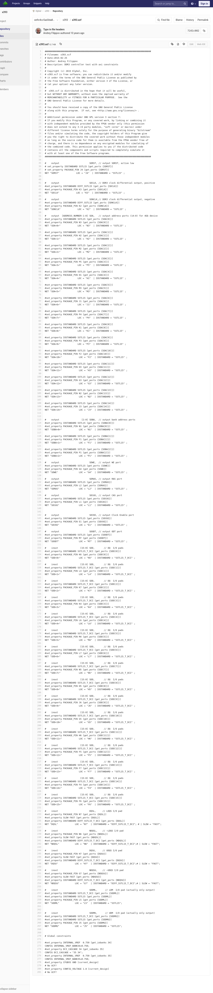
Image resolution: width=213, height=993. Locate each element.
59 (46, 242)
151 (46, 544)
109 (46, 406)
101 (46, 380)
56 (46, 232)
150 (46, 541)
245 (46, 853)
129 (46, 472)
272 (46, 942)
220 (46, 771)
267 (46, 926)
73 (46, 288)
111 (46, 413)
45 (46, 196)
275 (46, 952)
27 (46, 136)
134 (46, 488)
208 (46, 732)
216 (46, 758)
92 (46, 350)
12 (46, 87)
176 (46, 626)
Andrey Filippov (60, 33)
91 (46, 347)
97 (46, 367)
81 (46, 314)
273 (46, 945)
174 (46, 620)
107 (46, 399)
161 (46, 577)
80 (46, 311)
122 (46, 449)
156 (46, 561)
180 (46, 640)
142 (46, 515)
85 (46, 327)
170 (46, 607)
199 (46, 702)
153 (46, 551)
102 (46, 383)
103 (46, 386)
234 (46, 817)
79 (46, 307)
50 (46, 212)
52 (46, 219)
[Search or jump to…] (171, 4)
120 (46, 442)
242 (46, 843)
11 (46, 84)
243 (46, 847)
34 (46, 159)
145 (46, 524)
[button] (19, 989)
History (190, 20)
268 (46, 929)
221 (46, 774)
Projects (16, 3)
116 (46, 429)
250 (46, 870)
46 (46, 199)
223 (46, 781)
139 (46, 505)
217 (46, 761)
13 (46, 90)
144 (46, 521)
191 (46, 676)
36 (46, 166)
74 (46, 291)
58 (46, 238)
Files (9, 36)
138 (46, 501)
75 (46, 294)
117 (46, 432)
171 (46, 610)
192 (46, 679)
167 (46, 597)
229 (46, 801)
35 (46, 163)
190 (46, 672)
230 (46, 804)
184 (46, 653)
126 (46, 462)
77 (46, 301)
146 (46, 528)
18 (46, 107)
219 (46, 768)
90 (46, 344)
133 (46, 485)
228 (46, 797)
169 (46, 603)
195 (46, 689)
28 (46, 140)
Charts (10, 80)
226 (46, 791)
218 (46, 764)
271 (46, 939)
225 (46, 788)
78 (46, 304)
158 (46, 567)
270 (46, 935)
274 (46, 949)
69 (46, 274)
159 (46, 570)
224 (46, 784)
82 (46, 317)
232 (46, 811)
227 (46, 794)
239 (46, 834)
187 (46, 663)
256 (46, 889)
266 (46, 922)
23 (46, 123)
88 (46, 337)
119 (46, 439)
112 (46, 416)
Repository (66, 11)
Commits (12, 42)
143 (46, 518)
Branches (12, 48)
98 (46, 370)
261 (46, 906)
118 (46, 436)
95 (46, 360)
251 (46, 873)
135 (46, 492)
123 (46, 452)
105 (46, 393)
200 (46, 705)
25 (46, 130)
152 (46, 547)
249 (46, 866)
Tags (9, 55)
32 (46, 153)
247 (46, 860)
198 (46, 699)
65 (46, 261)
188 (46, 666)
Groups (26, 3)
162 (46, 580)
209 (46, 735)
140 (46, 508)
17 (46, 103)
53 (46, 222)
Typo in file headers (62, 29)
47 (46, 202)
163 (46, 584)
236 (46, 824)
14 (46, 94)
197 (46, 695)
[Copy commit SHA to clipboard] (204, 31)
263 (46, 912)
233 (46, 814)
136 (46, 495)
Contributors (13, 61)
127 (46, 465)
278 (46, 962)
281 (46, 972)
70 (46, 278)
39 (46, 176)
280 (46, 968)
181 (46, 643)
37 (46, 169)
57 (46, 235)
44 (46, 192)
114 (46, 422)
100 (46, 376)
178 (46, 633)
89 (46, 340)
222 (46, 778)
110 (46, 409)
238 (46, 830)
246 (46, 857)
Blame (179, 20)
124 (46, 455)
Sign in (204, 3)
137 (46, 498)
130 (46, 475)
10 (46, 80)
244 (46, 850)
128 (46, 469)
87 (46, 334)
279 (46, 965)
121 (46, 445)
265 (46, 919)
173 (46, 616)
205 (46, 722)
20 (46, 113)
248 (46, 863)
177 (46, 630)
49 (46, 209)
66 (46, 265)
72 (46, 284)
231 (46, 807)
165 (46, 590)
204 (46, 718)
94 (46, 357)
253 (46, 880)
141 (46, 511)
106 (46, 396)
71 (46, 281)
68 (46, 271)
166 (46, 593)
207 (46, 728)
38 (46, 173)
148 (46, 534)
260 (46, 903)
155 (46, 557)
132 (46, 482)
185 (46, 656)
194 (46, 686)
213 (46, 748)
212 (46, 745)
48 (46, 205)
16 (46, 100)
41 (46, 182)
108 (46, 403)
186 (46, 659)
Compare (12, 74)
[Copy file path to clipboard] (69, 44)
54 (46, 225)
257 (46, 893)
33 (46, 156)
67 (46, 268)
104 (46, 390)
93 (46, 353)
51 (46, 215)
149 (46, 538)
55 (46, 228)
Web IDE (201, 44)
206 (46, 725)
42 (46, 186)
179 (46, 636)
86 (46, 330)
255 (46, 886)
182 (46, 646)
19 (46, 110)
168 (46, 600)
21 (46, 117)
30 (46, 146)
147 (46, 531)
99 (46, 373)
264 (46, 916)
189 (46, 669)
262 (46, 909)
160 (46, 574)
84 (46, 324)
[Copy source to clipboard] (172, 44)
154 (46, 554)
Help (47, 3)
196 (46, 692)
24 (46, 126)
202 (46, 712)
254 (46, 883)
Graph (10, 68)
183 (46, 649)
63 (46, 255)
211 (46, 741)
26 (46, 133)
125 (46, 459)
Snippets (37, 3)
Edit (191, 44)
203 (46, 715)
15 (46, 97)
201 (46, 709)
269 (46, 932)
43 (46, 189)
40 (46, 179)
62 (46, 251)
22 (46, 120)
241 (46, 840)
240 (46, 837)
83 (46, 321)
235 (46, 820)
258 (46, 896)
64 (46, 258)
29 (46, 143)
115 (46, 426)
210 (46, 738)
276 (46, 955)
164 (46, 587)
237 (46, 827)
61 (46, 248)
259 (46, 899)
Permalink (203, 20)
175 (46, 623)
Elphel (45, 11)
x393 (73, 20)
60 (46, 245)
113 (46, 419)
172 (46, 613)
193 (46, 682)
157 (46, 564)
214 (46, 751)
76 (46, 297)
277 (46, 959)
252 (46, 876)
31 (46, 150)
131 (46, 478)
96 (46, 363)
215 (46, 755)
